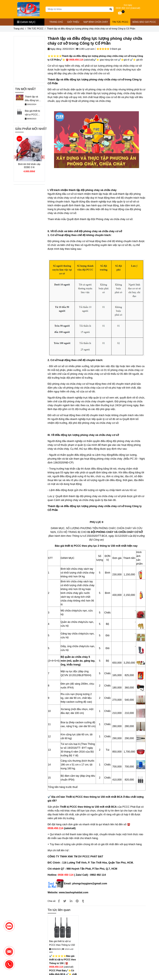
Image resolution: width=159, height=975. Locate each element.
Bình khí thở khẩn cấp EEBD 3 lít (29, 165)
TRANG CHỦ (56, 22)
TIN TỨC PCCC (120, 22)
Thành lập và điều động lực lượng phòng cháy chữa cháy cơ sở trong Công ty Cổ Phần (33, 98)
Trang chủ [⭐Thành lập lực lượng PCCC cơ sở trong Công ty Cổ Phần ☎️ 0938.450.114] (19, 28)
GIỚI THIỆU (73, 22)
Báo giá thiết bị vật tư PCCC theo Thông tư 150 (62, 943)
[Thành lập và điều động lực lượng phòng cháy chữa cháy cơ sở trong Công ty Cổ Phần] (28, 9)
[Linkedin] (71, 901)
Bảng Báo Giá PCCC (144, 22)
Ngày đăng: (55, 49)
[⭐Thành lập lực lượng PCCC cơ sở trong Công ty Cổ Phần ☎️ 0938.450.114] (121, 13)
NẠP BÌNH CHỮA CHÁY (95, 22)
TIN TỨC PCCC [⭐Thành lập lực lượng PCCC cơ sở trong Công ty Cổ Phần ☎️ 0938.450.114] (35, 28)
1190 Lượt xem (85, 49)
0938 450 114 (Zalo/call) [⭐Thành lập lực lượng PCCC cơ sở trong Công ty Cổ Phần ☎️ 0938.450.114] (128, 8)
